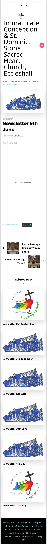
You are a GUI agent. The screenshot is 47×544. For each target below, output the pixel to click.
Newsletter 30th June (15, 428)
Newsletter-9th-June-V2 (11, 224)
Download (27, 224)
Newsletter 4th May (14, 463)
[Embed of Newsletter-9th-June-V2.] (23, 182)
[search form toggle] (27, 6)
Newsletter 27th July (14, 505)
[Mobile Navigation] (41, 45)
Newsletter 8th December (18, 358)
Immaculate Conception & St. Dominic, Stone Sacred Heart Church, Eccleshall (24, 526)
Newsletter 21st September (18, 324)
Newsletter (8, 119)
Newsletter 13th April (14, 393)
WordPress (29, 536)
